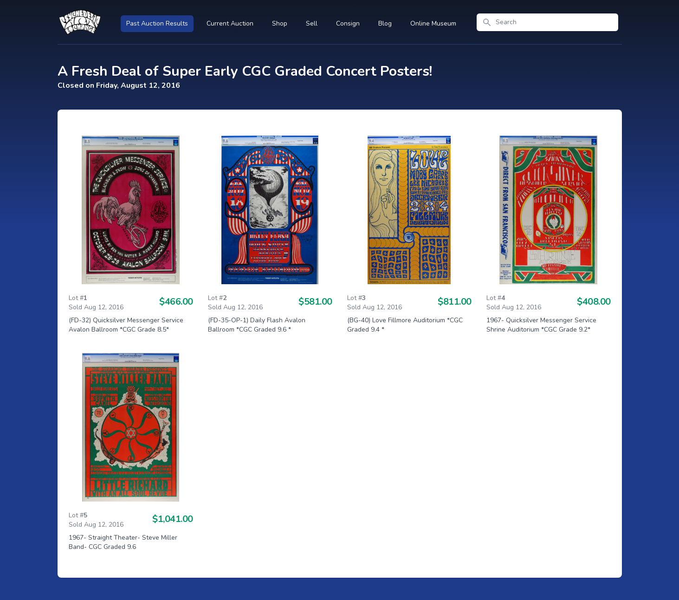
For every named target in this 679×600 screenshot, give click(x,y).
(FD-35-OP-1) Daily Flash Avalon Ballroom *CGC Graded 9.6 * (256, 325)
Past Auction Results (157, 23)
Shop (279, 23)
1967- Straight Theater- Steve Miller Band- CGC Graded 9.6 (123, 542)
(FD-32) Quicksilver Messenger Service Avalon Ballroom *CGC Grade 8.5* (126, 325)
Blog (385, 23)
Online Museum (433, 23)
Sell (311, 23)
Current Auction (230, 23)
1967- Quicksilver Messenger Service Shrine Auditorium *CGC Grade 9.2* (541, 325)
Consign (348, 23)
